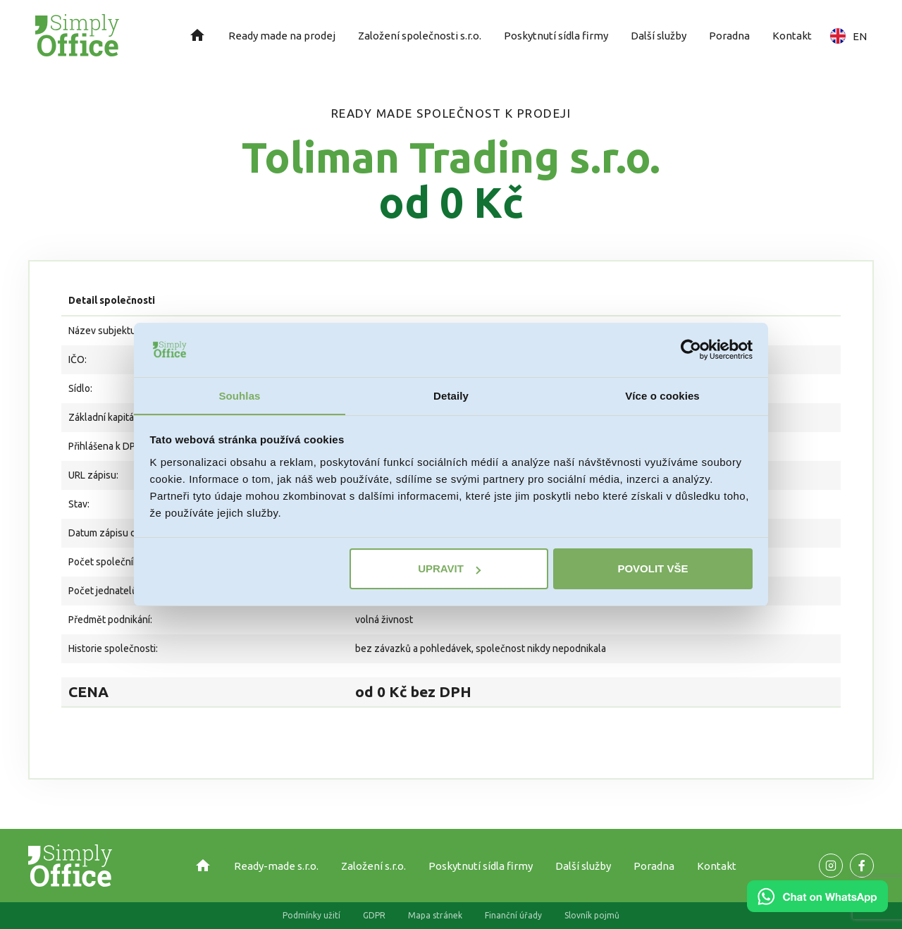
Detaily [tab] (451, 395)
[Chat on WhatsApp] (817, 907)
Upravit (449, 569)
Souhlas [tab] (239, 395)
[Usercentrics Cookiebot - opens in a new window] (691, 349)
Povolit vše (652, 569)
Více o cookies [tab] (662, 395)
